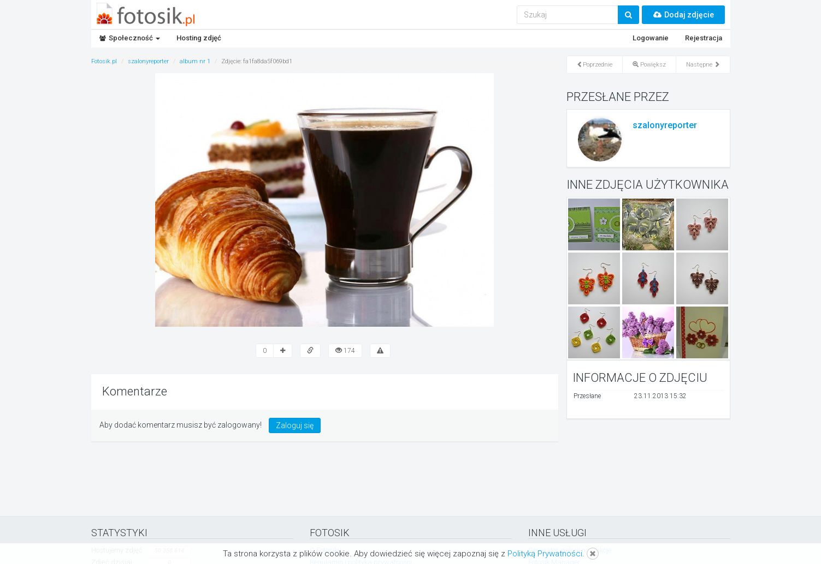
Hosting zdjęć (198, 38)
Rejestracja (703, 38)
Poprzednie (594, 64)
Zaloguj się (295, 425)
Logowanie (651, 38)
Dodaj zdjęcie (683, 14)
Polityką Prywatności (544, 554)
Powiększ (649, 64)
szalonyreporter (665, 125)
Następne (703, 64)
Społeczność (129, 38)
